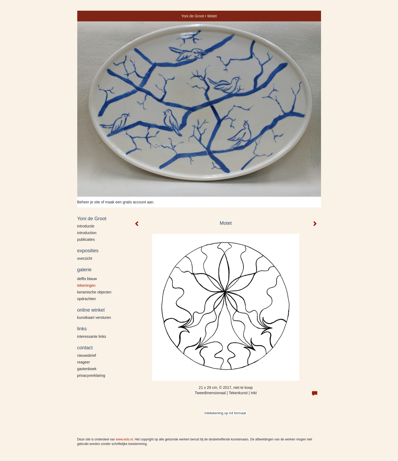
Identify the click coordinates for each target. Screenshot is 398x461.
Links (82, 328)
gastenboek (86, 369)
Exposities (88, 250)
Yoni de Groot (192, 16)
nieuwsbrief (86, 355)
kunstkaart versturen (94, 317)
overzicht (84, 258)
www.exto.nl (124, 439)
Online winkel (91, 310)
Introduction (86, 233)
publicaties (86, 239)
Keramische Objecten (94, 292)
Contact (85, 347)
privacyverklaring (91, 375)
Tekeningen (86, 285)
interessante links (91, 336)
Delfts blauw (87, 279)
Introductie (86, 226)
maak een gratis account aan (129, 202)
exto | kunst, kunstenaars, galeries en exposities (92, 16)
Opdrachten (86, 299)
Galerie (84, 269)
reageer (83, 362)
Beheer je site (88, 202)
